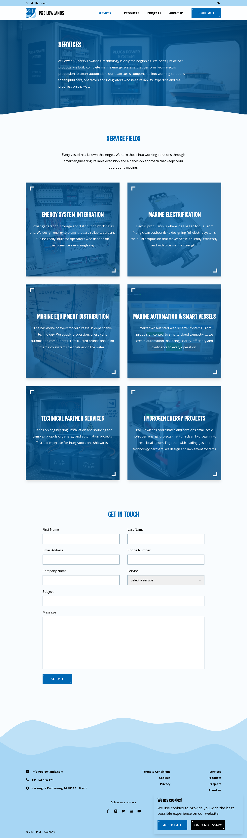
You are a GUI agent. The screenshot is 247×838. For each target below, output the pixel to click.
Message (49, 612)
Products (131, 13)
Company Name (54, 571)
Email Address (53, 550)
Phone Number (139, 550)
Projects (154, 13)
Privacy (165, 784)
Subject (48, 591)
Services (104, 13)
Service (132, 571)
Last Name (135, 529)
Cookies (164, 778)
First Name (51, 529)
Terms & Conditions (156, 772)
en (218, 3)
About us (176, 13)
